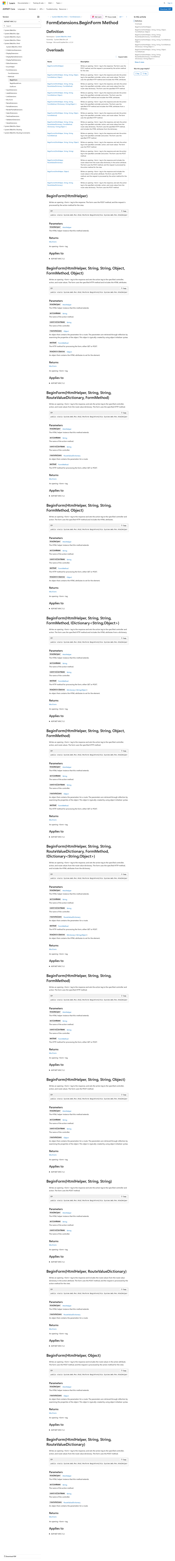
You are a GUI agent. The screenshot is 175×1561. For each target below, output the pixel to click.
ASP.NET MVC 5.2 (58, 258)
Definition (138, 21)
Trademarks (92, 1554)
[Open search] (164, 3)
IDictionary (71, 690)
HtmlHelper (66, 227)
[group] (89, 215)
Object (66, 331)
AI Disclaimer (7, 1554)
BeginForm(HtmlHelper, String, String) (60, 151)
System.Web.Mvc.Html (59, 17)
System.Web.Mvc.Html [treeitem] (14, 47)
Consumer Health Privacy (64, 1554)
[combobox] (22, 21)
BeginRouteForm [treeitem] (15, 83)
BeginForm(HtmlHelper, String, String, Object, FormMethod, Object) (150, 31)
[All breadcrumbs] (48, 17)
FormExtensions (75, 17)
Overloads (138, 24)
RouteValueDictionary (72, 455)
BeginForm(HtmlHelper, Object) (58, 171)
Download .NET (165, 9)
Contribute (40, 1554)
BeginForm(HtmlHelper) (55, 66)
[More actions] (127, 17)
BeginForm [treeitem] (13, 80)
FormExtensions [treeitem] (13, 73)
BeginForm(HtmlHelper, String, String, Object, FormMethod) (150, 50)
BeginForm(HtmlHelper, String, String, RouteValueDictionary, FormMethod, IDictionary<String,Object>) (60, 124)
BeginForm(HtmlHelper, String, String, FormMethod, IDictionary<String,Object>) (153, 46)
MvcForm (53, 242)
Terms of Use (81, 1554)
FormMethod (63, 343)
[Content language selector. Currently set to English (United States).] (13, 1549)
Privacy (48, 1554)
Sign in (170, 3)
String (64, 313)
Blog (30, 1554)
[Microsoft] (4, 3)
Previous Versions (20, 1554)
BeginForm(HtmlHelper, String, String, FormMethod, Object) (153, 41)
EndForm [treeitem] (13, 86)
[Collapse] (38, 17)
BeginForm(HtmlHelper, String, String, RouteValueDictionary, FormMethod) (148, 36)
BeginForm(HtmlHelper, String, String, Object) (63, 142)
